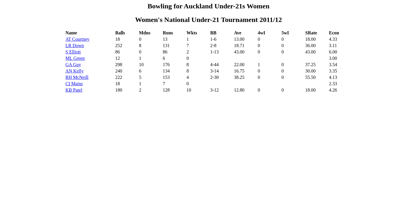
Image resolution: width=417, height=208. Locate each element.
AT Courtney (77, 39)
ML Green (75, 58)
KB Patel (73, 90)
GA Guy (73, 64)
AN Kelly (74, 70)
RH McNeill (77, 77)
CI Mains (74, 83)
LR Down (74, 45)
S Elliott (73, 51)
